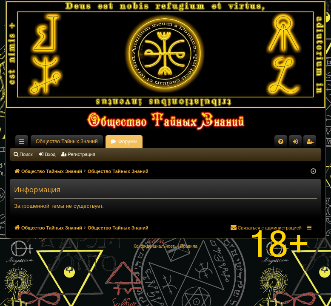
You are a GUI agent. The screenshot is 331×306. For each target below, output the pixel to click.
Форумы (127, 141)
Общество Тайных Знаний (67, 141)
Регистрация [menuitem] (311, 143)
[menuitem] (280, 141)
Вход (50, 154)
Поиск (26, 154)
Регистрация (81, 154)
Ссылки (23, 143)
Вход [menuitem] (297, 143)
